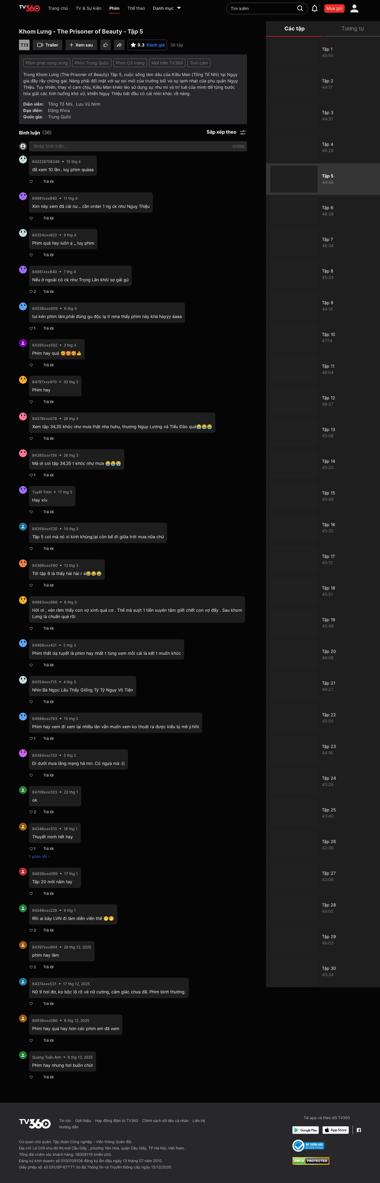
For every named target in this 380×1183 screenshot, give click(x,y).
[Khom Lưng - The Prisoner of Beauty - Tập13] (323, 432)
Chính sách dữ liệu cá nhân (165, 1120)
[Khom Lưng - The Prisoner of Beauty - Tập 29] (323, 940)
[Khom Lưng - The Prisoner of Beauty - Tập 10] (323, 337)
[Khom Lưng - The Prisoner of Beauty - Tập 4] (323, 147)
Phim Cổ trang (130, 63)
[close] (371, 15)
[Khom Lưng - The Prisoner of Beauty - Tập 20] (323, 654)
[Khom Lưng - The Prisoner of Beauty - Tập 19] (323, 623)
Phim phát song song (47, 63)
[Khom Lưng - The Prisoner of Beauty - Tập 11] (323, 369)
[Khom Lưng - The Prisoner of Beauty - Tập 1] (323, 52)
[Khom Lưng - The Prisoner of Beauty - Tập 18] (323, 591)
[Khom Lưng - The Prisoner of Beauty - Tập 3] (323, 116)
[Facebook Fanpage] (359, 1130)
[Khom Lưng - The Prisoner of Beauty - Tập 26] (323, 845)
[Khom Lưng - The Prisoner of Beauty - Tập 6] (323, 211)
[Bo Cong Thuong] (308, 1146)
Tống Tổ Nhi (60, 104)
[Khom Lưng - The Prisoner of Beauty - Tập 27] (323, 876)
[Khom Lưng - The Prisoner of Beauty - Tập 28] (323, 908)
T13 (24, 45)
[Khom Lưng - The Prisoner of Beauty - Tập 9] (323, 306)
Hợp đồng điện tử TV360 (116, 1120)
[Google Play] (305, 1130)
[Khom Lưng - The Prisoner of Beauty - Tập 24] (323, 781)
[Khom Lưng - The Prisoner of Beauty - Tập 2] (323, 84)
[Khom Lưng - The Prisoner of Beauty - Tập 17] (323, 559)
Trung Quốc (59, 116)
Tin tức (65, 1120)
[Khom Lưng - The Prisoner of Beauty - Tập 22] (323, 718)
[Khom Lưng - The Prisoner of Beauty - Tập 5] (323, 179)
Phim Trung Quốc (92, 63)
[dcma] (310, 1163)
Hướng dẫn (68, 1127)
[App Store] (335, 1130)
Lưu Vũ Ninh (88, 104)
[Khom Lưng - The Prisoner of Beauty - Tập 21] (323, 686)
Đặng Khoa (59, 110)
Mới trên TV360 (167, 63)
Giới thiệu (83, 1120)
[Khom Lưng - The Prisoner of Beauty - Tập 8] (323, 274)
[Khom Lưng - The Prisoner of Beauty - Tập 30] (323, 971)
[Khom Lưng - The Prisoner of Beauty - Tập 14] (323, 464)
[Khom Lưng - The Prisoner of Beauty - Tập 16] (323, 528)
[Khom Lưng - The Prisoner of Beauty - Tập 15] (323, 496)
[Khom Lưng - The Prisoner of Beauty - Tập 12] (323, 401)
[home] (29, 8)
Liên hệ (199, 1120)
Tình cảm (199, 63)
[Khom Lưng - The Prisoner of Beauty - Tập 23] (323, 749)
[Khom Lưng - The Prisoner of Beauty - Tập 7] (323, 242)
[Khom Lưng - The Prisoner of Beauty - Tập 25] (323, 813)
